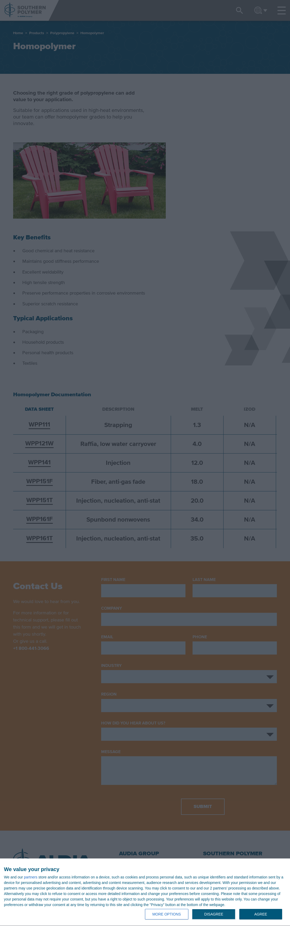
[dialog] (145, 892)
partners (30, 877)
